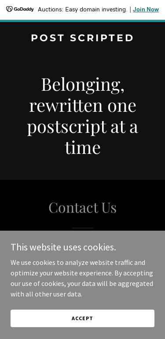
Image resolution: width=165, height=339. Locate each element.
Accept (82, 318)
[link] (82, 38)
